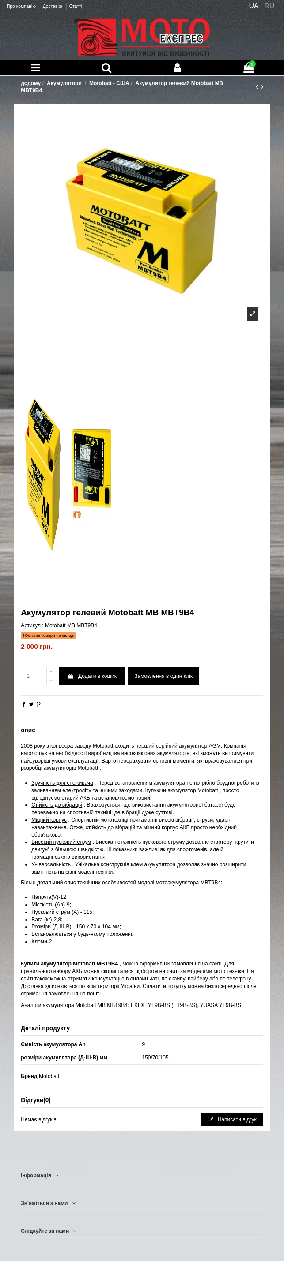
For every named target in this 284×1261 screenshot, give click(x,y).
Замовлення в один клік (163, 676)
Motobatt (49, 1076)
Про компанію (22, 6)
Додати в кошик (92, 676)
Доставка (53, 6)
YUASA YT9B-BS (220, 1005)
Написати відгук (232, 1119)
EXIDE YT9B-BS (150, 1005)
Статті (75, 6)
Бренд (29, 1076)
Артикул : (32, 625)
